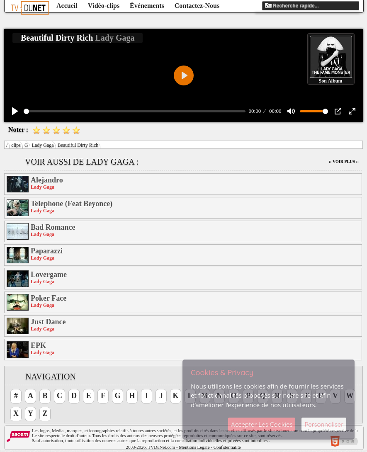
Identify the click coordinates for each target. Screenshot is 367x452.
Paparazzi (47, 251)
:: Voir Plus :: (344, 161)
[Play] (15, 111)
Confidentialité (227, 447)
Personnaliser (323, 424)
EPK (38, 345)
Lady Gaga (43, 145)
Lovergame (49, 274)
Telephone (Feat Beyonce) (71, 203)
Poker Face (48, 298)
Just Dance (48, 322)
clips (16, 145)
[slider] (134, 111)
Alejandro (47, 180)
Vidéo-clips (103, 5)
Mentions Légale (194, 447)
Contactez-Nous (197, 5)
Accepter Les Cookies (261, 424)
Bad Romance (53, 227)
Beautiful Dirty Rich (78, 145)
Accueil (67, 5)
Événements (147, 5)
